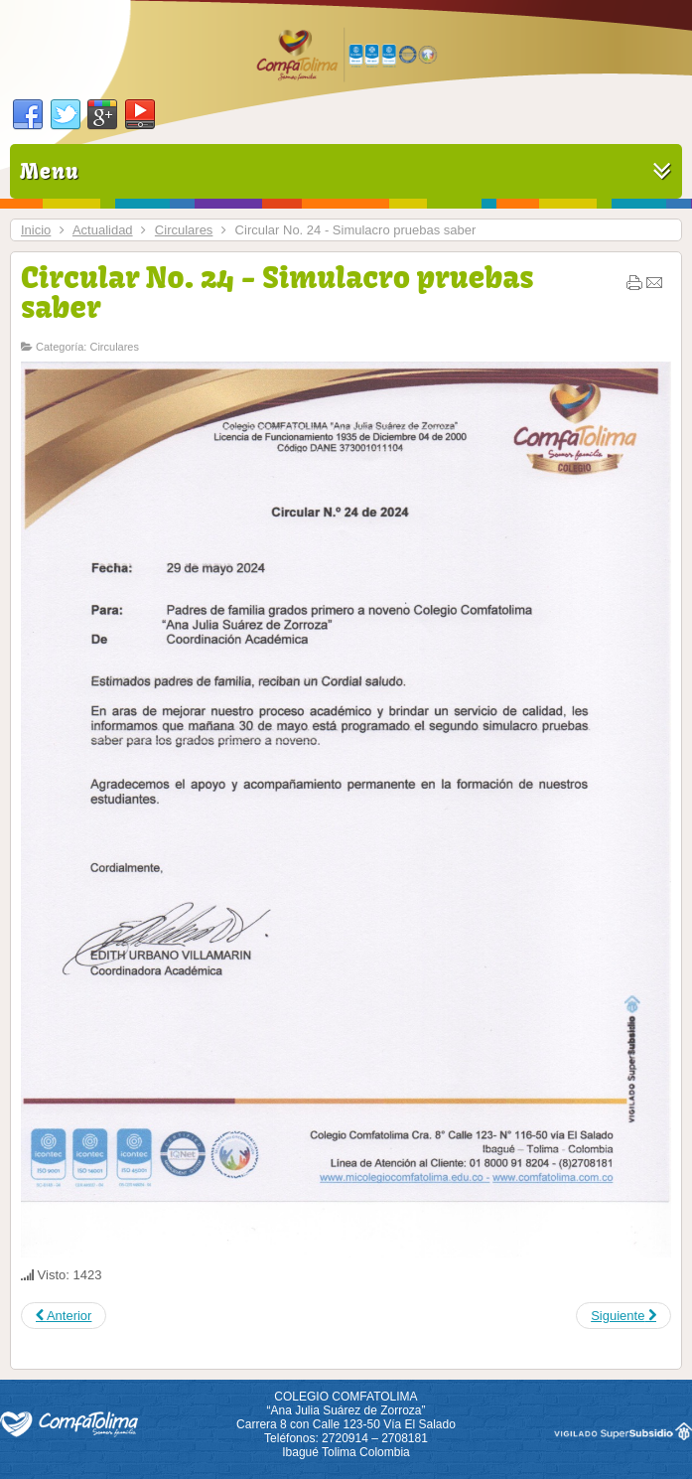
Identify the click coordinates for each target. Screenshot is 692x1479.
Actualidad (102, 229)
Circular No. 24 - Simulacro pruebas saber (277, 292)
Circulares (184, 229)
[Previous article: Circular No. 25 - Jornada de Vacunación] (63, 1315)
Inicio (36, 229)
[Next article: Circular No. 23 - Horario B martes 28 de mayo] (623, 1315)
